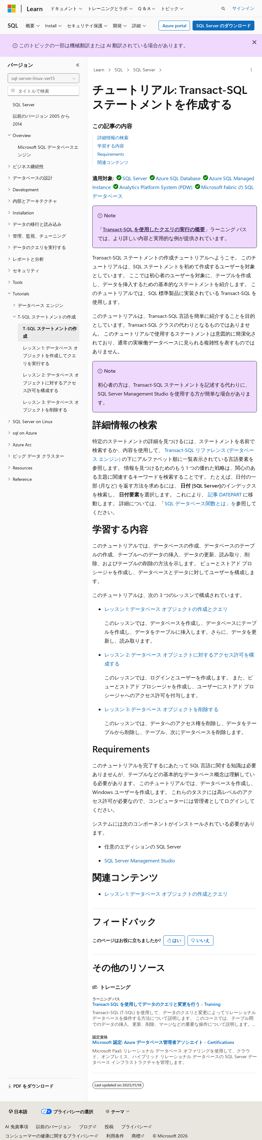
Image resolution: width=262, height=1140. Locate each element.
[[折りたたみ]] (77, 65)
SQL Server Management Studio (139, 860)
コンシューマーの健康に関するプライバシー (49, 1136)
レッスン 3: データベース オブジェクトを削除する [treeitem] (51, 406)
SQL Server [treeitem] (24, 105)
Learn (99, 70)
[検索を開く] (223, 8)
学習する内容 (110, 146)
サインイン (243, 8)
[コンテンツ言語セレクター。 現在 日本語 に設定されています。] (18, 1112)
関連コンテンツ (112, 162)
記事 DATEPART (225, 494)
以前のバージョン (53, 1127)
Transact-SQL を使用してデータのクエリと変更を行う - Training (156, 1004)
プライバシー (134, 1127)
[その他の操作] (251, 70)
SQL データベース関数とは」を (200, 503)
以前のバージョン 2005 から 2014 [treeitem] (41, 120)
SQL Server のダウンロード (223, 26)
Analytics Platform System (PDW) (156, 187)
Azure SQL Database (178, 178)
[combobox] (43, 78)
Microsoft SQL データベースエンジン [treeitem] (48, 151)
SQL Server (144, 70)
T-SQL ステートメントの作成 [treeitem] (50, 332)
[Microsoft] (12, 8)
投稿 (109, 1127)
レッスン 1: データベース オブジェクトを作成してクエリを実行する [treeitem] (50, 355)
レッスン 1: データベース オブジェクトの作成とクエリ (166, 609)
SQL (119, 70)
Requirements (110, 154)
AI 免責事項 (16, 1127)
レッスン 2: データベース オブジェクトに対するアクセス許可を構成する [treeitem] (51, 382)
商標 (136, 1136)
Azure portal (174, 26)
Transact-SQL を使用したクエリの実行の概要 (154, 229)
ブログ (85, 1127)
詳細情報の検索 (112, 137)
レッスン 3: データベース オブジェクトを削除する (161, 709)
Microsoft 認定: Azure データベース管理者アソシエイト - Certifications (163, 1042)
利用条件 (115, 1136)
